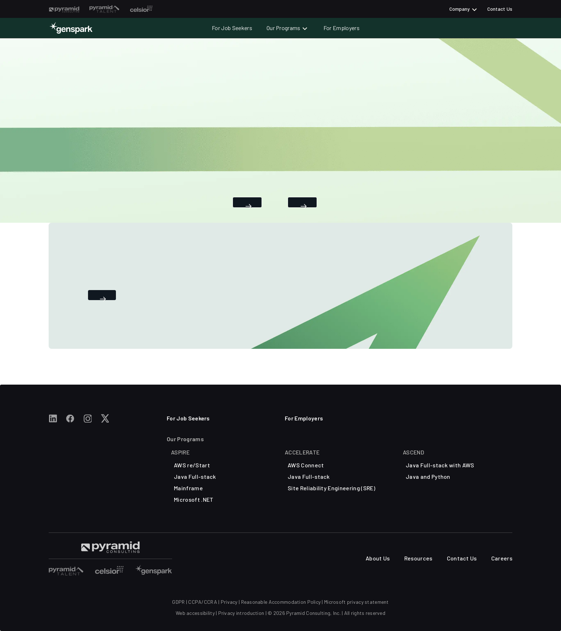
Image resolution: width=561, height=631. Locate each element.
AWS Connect (306, 465)
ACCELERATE (302, 452)
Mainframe (188, 488)
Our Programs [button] (284, 27)
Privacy (229, 602)
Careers (501, 558)
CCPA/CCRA (202, 602)
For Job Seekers (232, 27)
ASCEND (413, 452)
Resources (418, 558)
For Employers (341, 27)
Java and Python (428, 476)
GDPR (178, 602)
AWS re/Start (192, 465)
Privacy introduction (241, 613)
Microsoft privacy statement (356, 602)
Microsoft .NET (193, 499)
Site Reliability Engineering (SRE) (331, 488)
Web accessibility (195, 613)
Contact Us (499, 9)
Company (459, 9)
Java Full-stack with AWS (440, 465)
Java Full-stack (195, 476)
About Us (378, 558)
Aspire (180, 452)
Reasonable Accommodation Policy (281, 602)
